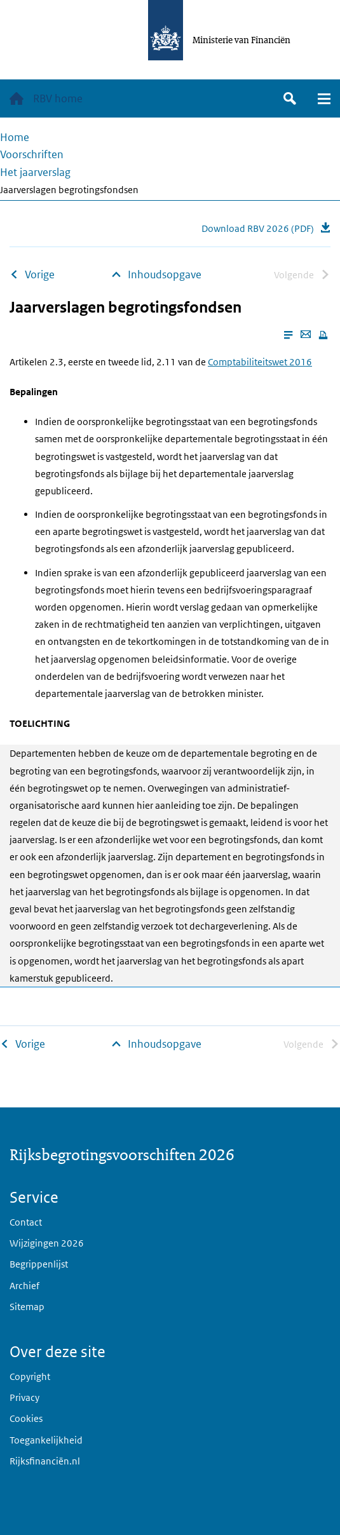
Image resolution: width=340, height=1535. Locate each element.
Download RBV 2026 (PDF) (257, 228)
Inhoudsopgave (164, 274)
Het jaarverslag (35, 172)
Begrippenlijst (39, 1264)
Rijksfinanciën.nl (45, 1461)
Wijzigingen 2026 (47, 1243)
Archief (24, 1286)
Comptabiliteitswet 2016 (260, 362)
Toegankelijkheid (46, 1440)
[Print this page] (323, 335)
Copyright (30, 1376)
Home (14, 137)
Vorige (40, 274)
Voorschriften (32, 154)
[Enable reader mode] (288, 335)
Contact (26, 1222)
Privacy (24, 1397)
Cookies (26, 1418)
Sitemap (27, 1307)
